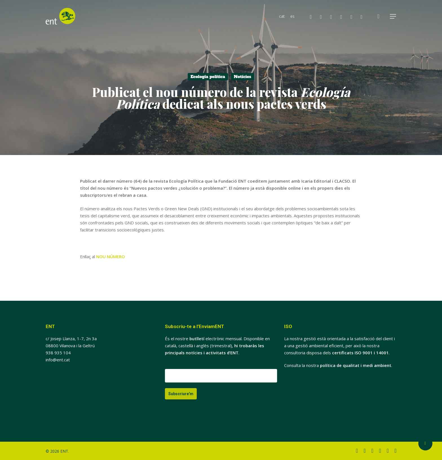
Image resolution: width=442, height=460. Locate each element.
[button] (393, 16)
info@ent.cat (58, 359)
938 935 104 (58, 352)
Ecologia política (208, 76)
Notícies (242, 76)
